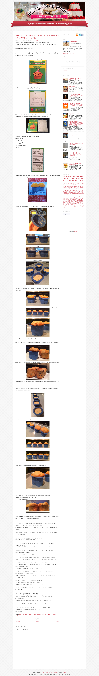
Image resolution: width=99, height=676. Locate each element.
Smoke (78, 189)
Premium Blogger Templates (58, 674)
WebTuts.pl (36, 674)
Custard (82, 189)
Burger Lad (65, 70)
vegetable (74, 178)
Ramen (74, 192)
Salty (51, 614)
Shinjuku (73, 184)
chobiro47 (74, 41)
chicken (77, 184)
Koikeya (80, 205)
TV (70, 194)
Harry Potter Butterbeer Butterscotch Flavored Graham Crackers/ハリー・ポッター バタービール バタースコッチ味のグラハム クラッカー (76, 123)
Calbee (67, 197)
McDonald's (75, 190)
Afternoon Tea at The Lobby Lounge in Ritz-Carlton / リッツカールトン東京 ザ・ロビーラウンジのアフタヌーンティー (76, 154)
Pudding (68, 194)
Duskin (70, 202)
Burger (65, 186)
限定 (64, 207)
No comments (35, 40)
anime (65, 189)
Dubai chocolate (81, 204)
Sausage (71, 197)
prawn (67, 193)
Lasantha (49, 674)
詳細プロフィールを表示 (69, 53)
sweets (54, 614)
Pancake (71, 192)
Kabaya (69, 205)
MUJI (67, 202)
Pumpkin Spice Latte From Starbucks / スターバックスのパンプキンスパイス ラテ (76, 95)
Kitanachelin (65, 204)
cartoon (65, 187)
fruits (65, 182)
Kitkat (64, 198)
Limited (81, 178)
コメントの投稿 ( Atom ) (23, 666)
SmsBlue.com (67, 674)
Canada (82, 183)
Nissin (74, 198)
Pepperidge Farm (77, 197)
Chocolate (30, 614)
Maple (82, 191)
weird (22, 616)
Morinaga (74, 199)
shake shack (73, 206)
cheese (72, 182)
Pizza (64, 194)
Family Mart (78, 198)
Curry (70, 193)
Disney (65, 190)
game (67, 198)
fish (75, 189)
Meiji (79, 196)
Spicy (74, 183)
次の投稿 (18, 621)
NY (83, 180)
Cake (23, 614)
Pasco (78, 202)
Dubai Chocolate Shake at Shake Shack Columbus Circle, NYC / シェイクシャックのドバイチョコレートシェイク (76, 134)
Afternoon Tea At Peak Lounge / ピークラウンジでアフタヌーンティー (76, 144)
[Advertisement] (69, 222)
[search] (74, 62)
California (78, 192)
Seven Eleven (66, 196)
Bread (82, 182)
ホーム (37, 621)
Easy (40, 614)
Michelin (69, 204)
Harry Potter (65, 205)
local (78, 177)
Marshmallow (75, 193)
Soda (70, 196)
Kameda (72, 205)
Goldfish (69, 201)
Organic (78, 200)
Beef (69, 184)
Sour (80, 180)
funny (43, 614)
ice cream (81, 184)
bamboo (65, 203)
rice (68, 189)
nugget (68, 199)
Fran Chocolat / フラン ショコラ (76, 86)
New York (64, 206)
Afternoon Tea (66, 192)
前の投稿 (57, 621)
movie (73, 194)
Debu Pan (72, 203)
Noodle (82, 187)
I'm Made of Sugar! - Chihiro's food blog (49, 672)
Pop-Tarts (82, 202)
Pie (80, 191)
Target (64, 193)
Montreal (65, 184)
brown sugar (81, 193)
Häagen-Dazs (78, 201)
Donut (76, 186)
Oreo (73, 196)
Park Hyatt (65, 201)
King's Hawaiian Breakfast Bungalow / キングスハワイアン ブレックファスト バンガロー (76, 104)
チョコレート (77, 206)
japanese (74, 180)
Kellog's (76, 203)
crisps (82, 177)
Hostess (82, 200)
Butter (20, 614)
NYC (83, 205)
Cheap (80, 190)
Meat (71, 183)
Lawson (82, 196)
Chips (26, 614)
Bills (72, 204)
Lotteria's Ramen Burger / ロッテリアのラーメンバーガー (76, 114)
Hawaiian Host (81, 203)
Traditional (17, 616)
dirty (71, 199)
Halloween (77, 194)
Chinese (82, 192)
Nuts (68, 186)
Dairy (38, 614)
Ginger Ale (74, 202)
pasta (72, 187)
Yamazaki (71, 186)
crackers (67, 206)
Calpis (68, 203)
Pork (68, 187)
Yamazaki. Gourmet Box (68, 200)
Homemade (47, 614)
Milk (69, 178)
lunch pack (77, 187)
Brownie (71, 198)
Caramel (71, 189)
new (70, 206)
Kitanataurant (76, 205)
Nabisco (76, 196)
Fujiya (82, 197)
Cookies (34, 614)
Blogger (75, 231)
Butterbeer (76, 204)
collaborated (66, 191)
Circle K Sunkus (80, 199)
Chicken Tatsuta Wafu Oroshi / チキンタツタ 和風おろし (76, 164)
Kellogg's (75, 200)
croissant (82, 194)
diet (70, 191)
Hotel (77, 191)
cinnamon (69, 190)
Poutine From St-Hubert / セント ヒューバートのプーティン (75, 79)
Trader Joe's (73, 201)
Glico (64, 197)
